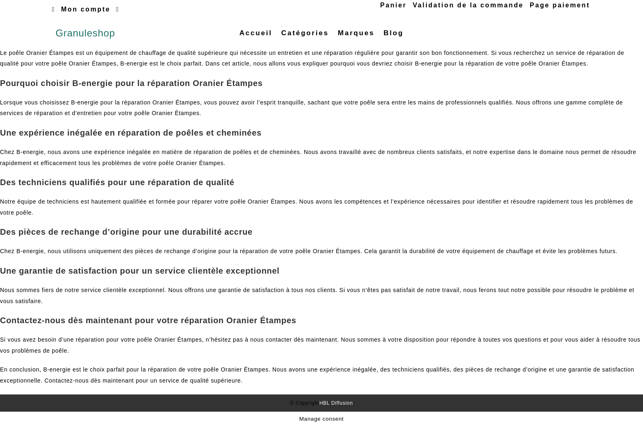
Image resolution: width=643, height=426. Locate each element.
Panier (393, 5)
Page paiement (560, 5)
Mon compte (85, 9)
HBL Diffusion (336, 403)
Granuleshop (85, 33)
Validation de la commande (468, 5)
